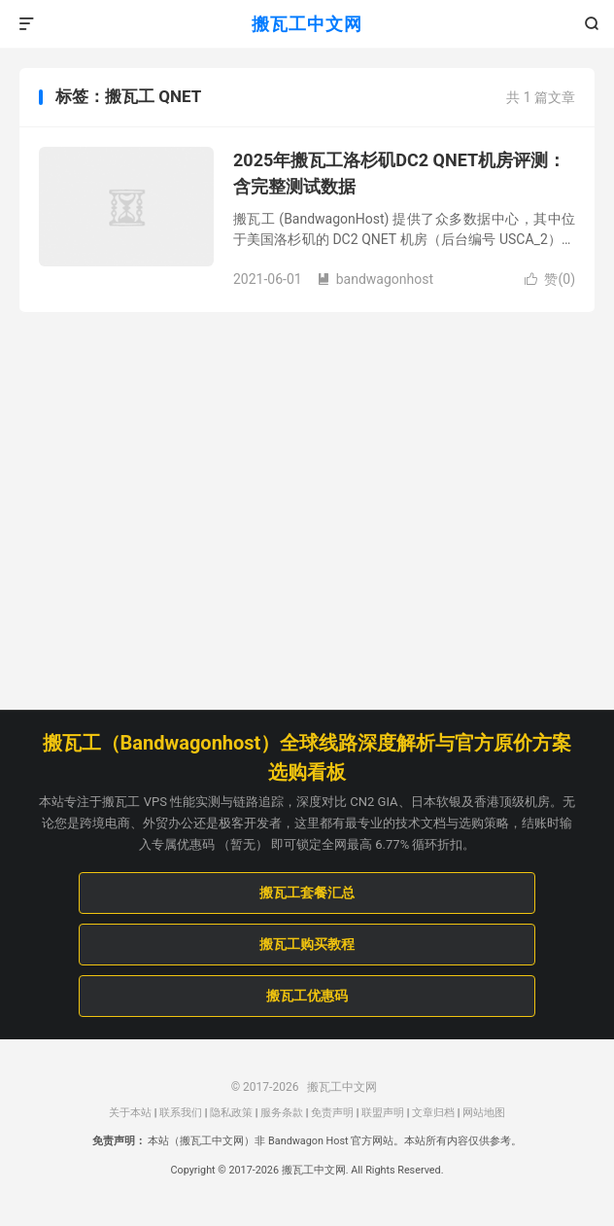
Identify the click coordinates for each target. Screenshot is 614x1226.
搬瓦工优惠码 (307, 995)
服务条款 (281, 1112)
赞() (550, 279)
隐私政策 (231, 1112)
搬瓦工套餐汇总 (307, 892)
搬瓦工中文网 (307, 24)
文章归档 (433, 1112)
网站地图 (483, 1112)
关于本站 (130, 1112)
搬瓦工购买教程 (307, 944)
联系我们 (180, 1112)
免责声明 (332, 1112)
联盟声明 (382, 1112)
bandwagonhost (375, 279)
